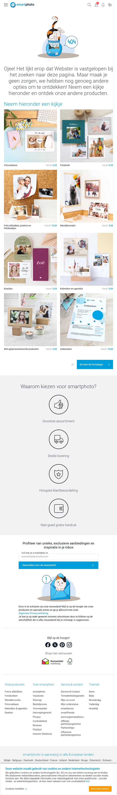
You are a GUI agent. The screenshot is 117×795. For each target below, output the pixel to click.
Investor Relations (42, 733)
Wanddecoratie (13, 700)
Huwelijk (93, 708)
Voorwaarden (40, 708)
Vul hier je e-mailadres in (35, 553)
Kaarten (9, 712)
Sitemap (37, 700)
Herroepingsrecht (42, 712)
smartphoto (39, 691)
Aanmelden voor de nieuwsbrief (39, 565)
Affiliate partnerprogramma (71, 722)
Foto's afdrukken (13, 691)
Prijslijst (37, 729)
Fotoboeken (11, 695)
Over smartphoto (43, 684)
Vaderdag (94, 704)
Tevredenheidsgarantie (73, 695)
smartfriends (67, 712)
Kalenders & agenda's (16, 708)
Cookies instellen (16, 788)
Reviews (37, 725)
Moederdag (95, 700)
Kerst (92, 691)
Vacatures (38, 695)
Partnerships (67, 727)
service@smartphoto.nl (73, 717)
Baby (91, 695)
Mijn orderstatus (69, 704)
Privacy (36, 717)
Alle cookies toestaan (100, 789)
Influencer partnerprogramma (71, 733)
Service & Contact (70, 691)
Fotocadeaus (12, 704)
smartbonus (67, 708)
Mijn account (68, 700)
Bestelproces (40, 704)
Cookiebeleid (40, 721)
